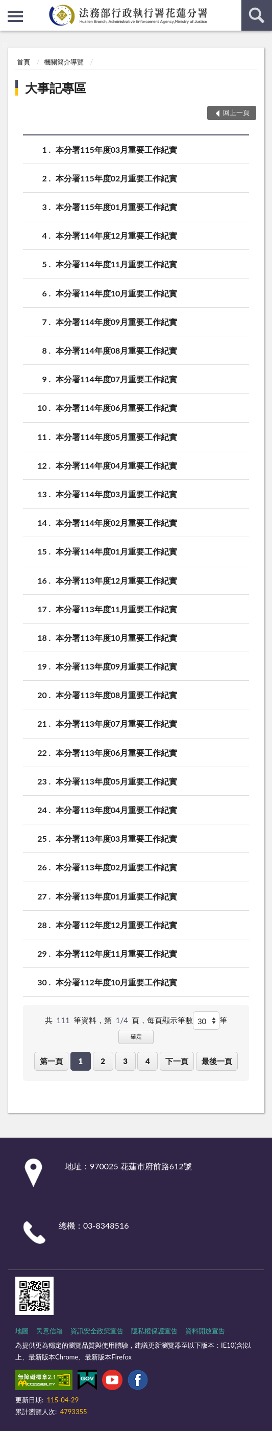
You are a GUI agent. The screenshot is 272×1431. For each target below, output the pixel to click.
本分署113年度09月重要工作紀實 (116, 666)
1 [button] (80, 1061)
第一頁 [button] (51, 1061)
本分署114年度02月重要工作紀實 (116, 522)
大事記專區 (55, 87)
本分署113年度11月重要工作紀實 (116, 609)
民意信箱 (49, 1331)
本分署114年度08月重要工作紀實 (116, 350)
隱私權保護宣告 (154, 1331)
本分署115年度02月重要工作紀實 (116, 178)
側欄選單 (15, 16)
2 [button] (103, 1061)
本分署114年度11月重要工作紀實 (116, 264)
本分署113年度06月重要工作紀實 (116, 752)
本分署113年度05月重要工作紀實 (116, 781)
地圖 (22, 1331)
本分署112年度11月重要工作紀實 (116, 953)
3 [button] (125, 1061)
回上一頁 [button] (236, 112)
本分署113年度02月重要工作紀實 (116, 867)
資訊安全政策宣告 (96, 1331)
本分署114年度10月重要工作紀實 (116, 293)
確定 (136, 1036)
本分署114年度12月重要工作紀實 (116, 235)
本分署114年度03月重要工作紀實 (116, 494)
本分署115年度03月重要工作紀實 (116, 149)
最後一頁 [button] (217, 1061)
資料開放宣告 (205, 1331)
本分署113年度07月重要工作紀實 (116, 723)
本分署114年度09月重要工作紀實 (116, 322)
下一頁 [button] (176, 1061)
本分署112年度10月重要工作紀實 (116, 982)
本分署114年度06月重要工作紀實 (116, 407)
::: (8, 8)
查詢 (256, 15)
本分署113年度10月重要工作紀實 (116, 637)
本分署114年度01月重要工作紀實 (116, 551)
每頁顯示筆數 (170, 1020)
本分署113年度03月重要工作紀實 (116, 838)
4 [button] (147, 1061)
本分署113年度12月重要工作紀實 (116, 580)
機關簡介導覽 (64, 62)
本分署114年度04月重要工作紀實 (116, 465)
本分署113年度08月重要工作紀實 (116, 695)
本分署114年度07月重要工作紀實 (116, 379)
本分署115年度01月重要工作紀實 (116, 207)
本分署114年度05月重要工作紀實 (116, 437)
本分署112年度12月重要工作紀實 (116, 925)
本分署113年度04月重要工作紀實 (116, 810)
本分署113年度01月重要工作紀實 (116, 896)
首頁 (23, 62)
